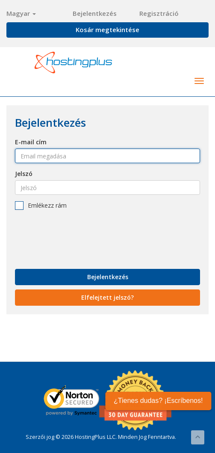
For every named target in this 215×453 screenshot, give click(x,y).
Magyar (21, 13)
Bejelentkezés (95, 13)
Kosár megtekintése (107, 29)
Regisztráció (159, 13)
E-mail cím (31, 142)
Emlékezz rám (41, 205)
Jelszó (23, 174)
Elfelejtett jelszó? (107, 297)
